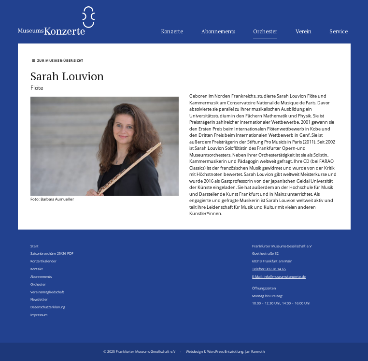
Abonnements (218, 31)
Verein (303, 31)
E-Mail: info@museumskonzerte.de (279, 276)
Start (34, 246)
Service (338, 31)
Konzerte (172, 31)
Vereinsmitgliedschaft (47, 291)
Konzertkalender (43, 261)
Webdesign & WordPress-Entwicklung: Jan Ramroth (225, 351)
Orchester (265, 31)
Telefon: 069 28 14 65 (269, 268)
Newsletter (39, 299)
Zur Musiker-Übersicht (58, 60)
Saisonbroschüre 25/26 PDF (51, 253)
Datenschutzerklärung (47, 306)
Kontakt (36, 268)
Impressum (38, 314)
